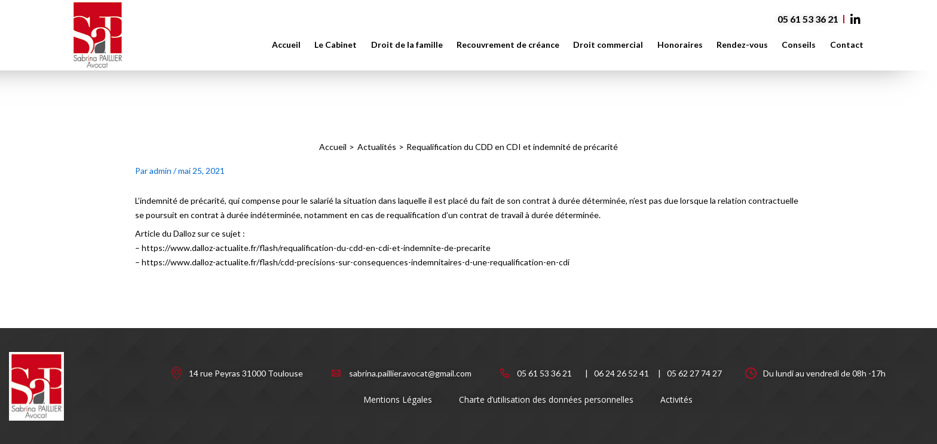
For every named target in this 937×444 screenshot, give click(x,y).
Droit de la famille (419, 46)
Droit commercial (616, 46)
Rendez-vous (746, 46)
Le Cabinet (350, 46)
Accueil (302, 46)
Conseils (801, 46)
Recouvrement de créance (518, 46)
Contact (846, 46)
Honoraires (686, 46)
